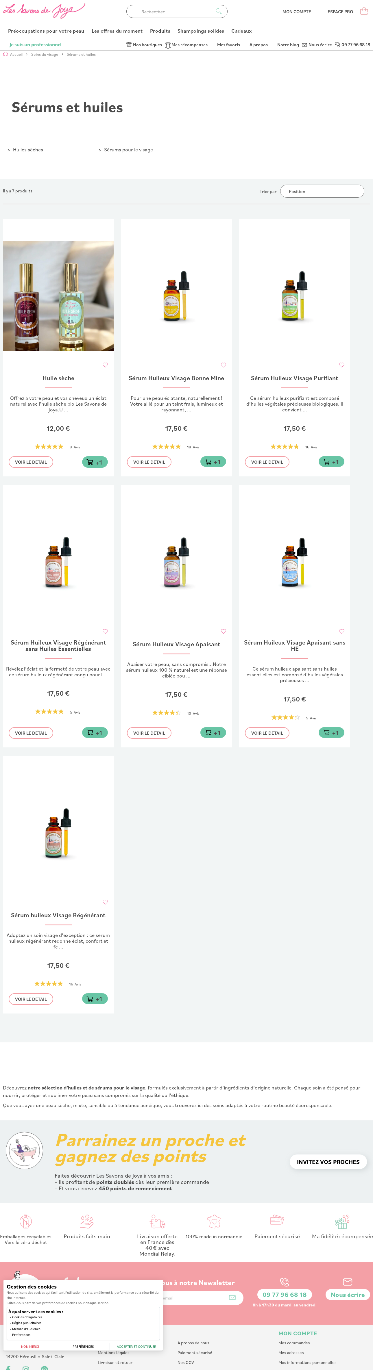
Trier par (268, 191)
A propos (259, 6)
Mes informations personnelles (307, 1323)
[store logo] (45, 23)
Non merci (30, 1346)
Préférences (83, 1346)
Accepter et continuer (136, 1346)
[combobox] (177, 23)
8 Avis (75, 447)
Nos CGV (186, 1323)
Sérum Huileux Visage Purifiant (294, 378)
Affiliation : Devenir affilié (201, 1333)
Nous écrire (320, 6)
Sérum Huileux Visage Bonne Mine (176, 378)
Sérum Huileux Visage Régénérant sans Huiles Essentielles (58, 646)
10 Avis (193, 713)
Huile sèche (58, 378)
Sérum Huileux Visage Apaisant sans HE (295, 646)
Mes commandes (294, 1304)
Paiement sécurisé (195, 1314)
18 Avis (193, 447)
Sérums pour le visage (128, 149)
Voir (31, 462)
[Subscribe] (232, 1258)
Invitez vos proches (328, 1123)
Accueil (16, 54)
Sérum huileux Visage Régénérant (58, 915)
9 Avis (311, 718)
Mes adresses (291, 1314)
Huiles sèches (28, 149)
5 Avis (75, 712)
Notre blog (288, 6)
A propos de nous (193, 1304)
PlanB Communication (288, 1363)
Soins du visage (45, 54)
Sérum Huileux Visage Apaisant (176, 644)
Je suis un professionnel (36, 6)
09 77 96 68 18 (355, 6)
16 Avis (311, 447)
